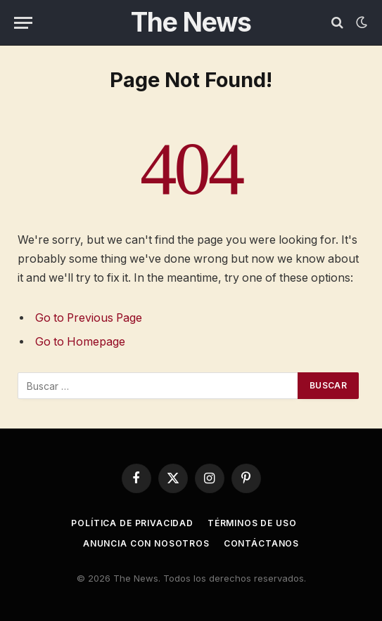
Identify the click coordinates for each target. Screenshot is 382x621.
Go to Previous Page (88, 318)
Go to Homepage (80, 341)
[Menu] (23, 23)
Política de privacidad (132, 523)
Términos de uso (252, 523)
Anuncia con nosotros (146, 543)
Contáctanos (261, 543)
